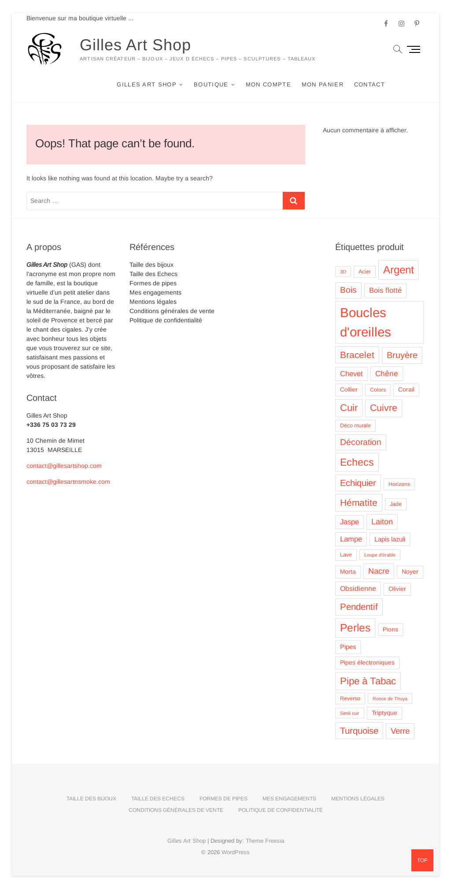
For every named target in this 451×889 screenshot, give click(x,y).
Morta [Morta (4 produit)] (348, 571)
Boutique (211, 84)
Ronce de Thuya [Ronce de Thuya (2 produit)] (390, 698)
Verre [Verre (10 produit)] (400, 731)
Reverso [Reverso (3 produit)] (350, 698)
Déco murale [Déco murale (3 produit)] (355, 425)
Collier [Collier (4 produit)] (349, 389)
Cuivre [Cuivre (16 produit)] (383, 408)
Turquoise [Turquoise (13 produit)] (359, 731)
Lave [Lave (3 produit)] (346, 555)
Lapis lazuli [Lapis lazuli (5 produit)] (389, 539)
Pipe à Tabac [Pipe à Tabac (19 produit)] (368, 681)
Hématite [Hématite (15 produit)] (358, 502)
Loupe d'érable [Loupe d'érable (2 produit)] (380, 554)
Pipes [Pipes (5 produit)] (348, 646)
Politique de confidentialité (165, 320)
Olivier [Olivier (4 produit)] (397, 589)
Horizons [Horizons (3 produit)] (399, 484)
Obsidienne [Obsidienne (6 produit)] (358, 588)
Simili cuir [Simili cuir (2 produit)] (349, 713)
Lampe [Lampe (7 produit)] (351, 539)
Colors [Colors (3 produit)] (378, 390)
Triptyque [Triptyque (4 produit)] (384, 713)
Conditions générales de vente (171, 310)
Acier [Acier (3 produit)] (365, 272)
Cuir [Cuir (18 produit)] (349, 407)
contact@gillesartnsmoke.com (68, 481)
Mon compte (268, 84)
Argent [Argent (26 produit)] (398, 270)
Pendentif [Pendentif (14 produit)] (359, 606)
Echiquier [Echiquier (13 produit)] (358, 483)
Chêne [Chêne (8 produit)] (386, 373)
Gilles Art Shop (135, 45)
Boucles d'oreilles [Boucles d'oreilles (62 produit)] (365, 322)
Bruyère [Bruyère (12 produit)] (402, 355)
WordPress (236, 852)
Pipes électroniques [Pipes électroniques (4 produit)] (367, 662)
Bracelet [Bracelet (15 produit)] (357, 355)
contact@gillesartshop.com (64, 465)
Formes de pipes (153, 283)
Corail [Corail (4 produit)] (406, 389)
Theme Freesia (265, 840)
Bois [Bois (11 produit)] (348, 290)
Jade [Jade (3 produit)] (396, 504)
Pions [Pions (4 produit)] (390, 629)
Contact (369, 84)
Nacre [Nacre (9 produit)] (378, 571)
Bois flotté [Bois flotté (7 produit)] (385, 290)
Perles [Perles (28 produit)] (355, 628)
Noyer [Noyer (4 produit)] (410, 571)
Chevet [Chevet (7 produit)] (351, 374)
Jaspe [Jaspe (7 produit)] (349, 522)
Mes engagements (155, 292)
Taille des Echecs (153, 273)
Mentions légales (153, 301)
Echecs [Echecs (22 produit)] (357, 462)
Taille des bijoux (151, 264)
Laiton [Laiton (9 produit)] (382, 521)
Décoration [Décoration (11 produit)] (360, 442)
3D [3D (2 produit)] (343, 271)
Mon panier (323, 84)
